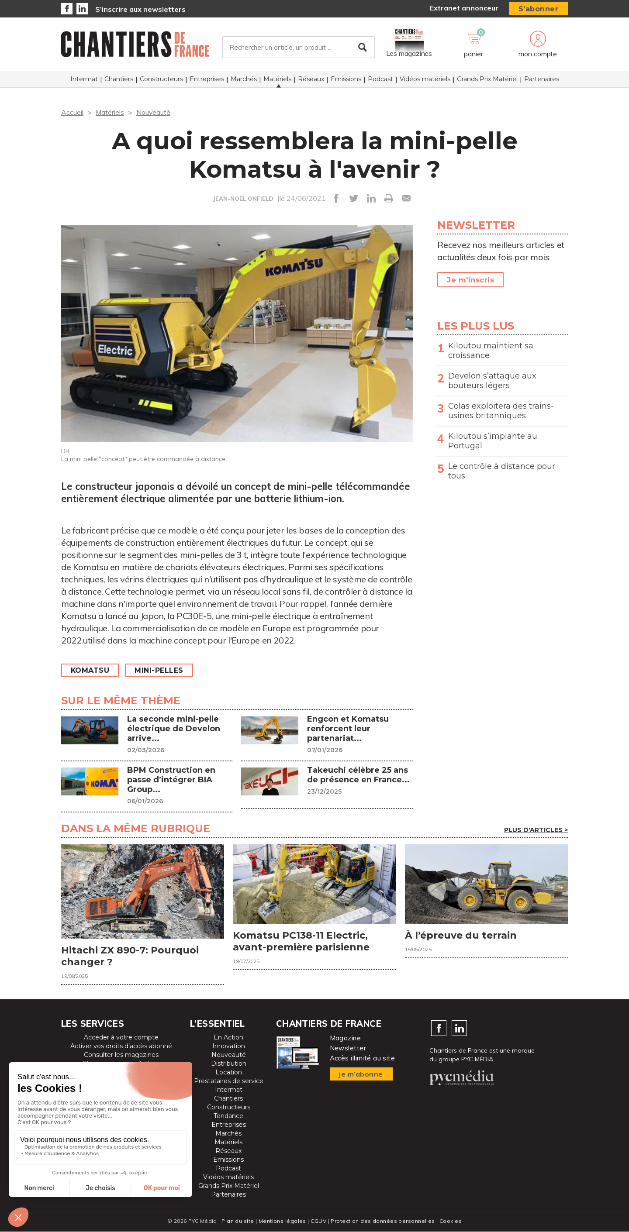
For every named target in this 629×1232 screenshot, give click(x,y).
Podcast (380, 79)
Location (228, 1073)
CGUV (318, 1221)
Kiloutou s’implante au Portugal (492, 441)
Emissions (346, 79)
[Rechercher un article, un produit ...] (298, 48)
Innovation (228, 1046)
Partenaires (541, 79)
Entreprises (207, 79)
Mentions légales (282, 1221)
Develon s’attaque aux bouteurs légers (492, 380)
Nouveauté (154, 112)
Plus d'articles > (536, 830)
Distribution (228, 1064)
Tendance (228, 1116)
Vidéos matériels (425, 79)
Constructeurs (161, 79)
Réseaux (311, 79)
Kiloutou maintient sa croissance (490, 350)
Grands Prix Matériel (487, 79)
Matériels (277, 79)
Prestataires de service (228, 1081)
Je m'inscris (470, 280)
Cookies (450, 1221)
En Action (228, 1038)
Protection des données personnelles (383, 1221)
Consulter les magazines (121, 1055)
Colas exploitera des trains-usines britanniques (501, 410)
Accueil (72, 112)
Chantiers (118, 79)
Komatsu (90, 670)
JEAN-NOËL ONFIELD (243, 198)
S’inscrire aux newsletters (140, 9)
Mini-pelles (159, 670)
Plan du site (237, 1221)
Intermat (84, 79)
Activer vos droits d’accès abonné (121, 1046)
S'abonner (538, 9)
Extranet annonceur (464, 7)
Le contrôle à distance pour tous (501, 471)
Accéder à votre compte (121, 1038)
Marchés (244, 79)
